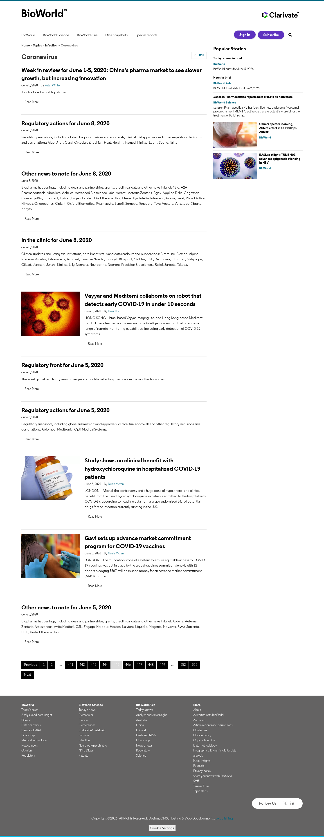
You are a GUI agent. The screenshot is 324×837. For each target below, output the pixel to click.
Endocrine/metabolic (92, 730)
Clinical (26, 720)
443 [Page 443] (93, 664)
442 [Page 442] (82, 664)
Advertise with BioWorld (208, 715)
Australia (141, 720)
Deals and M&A (31, 730)
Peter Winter (53, 85)
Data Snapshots (116, 35)
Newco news (29, 745)
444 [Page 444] (105, 664)
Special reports (146, 35)
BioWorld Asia (87, 35)
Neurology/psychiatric (93, 745)
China (140, 725)
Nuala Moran (116, 484)
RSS (201, 55)
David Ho (114, 311)
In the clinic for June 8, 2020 (56, 240)
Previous (30, 664)
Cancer (83, 720)
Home (25, 45)
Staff (196, 781)
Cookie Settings (162, 828)
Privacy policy (202, 771)
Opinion (26, 750)
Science (141, 756)
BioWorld (28, 35)
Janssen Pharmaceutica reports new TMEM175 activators (252, 97)
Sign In (244, 34)
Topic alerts (200, 791)
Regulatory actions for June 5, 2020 (65, 410)
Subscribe (271, 35)
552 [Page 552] (183, 664)
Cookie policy (202, 735)
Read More (32, 102)
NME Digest (86, 750)
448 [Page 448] (151, 664)
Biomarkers (86, 715)
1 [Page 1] (44, 664)
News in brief (222, 77)
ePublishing (224, 818)
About (197, 710)
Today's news (29, 710)
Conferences (87, 725)
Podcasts (198, 766)
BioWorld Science (56, 35)
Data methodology (205, 745)
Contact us (200, 730)
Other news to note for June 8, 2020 (66, 173)
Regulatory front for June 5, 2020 (62, 365)
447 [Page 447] (139, 664)
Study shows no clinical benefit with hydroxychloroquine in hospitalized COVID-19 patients (142, 469)
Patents (83, 756)
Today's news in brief (227, 58)
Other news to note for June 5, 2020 (66, 607)
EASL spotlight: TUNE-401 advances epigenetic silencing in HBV (279, 159)
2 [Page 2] (52, 664)
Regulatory (28, 756)
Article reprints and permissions (212, 725)
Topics (37, 45)
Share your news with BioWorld (212, 776)
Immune (84, 735)
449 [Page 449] (162, 664)
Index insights (201, 761)
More (196, 705)
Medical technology (34, 740)
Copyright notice (204, 740)
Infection (51, 45)
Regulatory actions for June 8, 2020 (65, 123)
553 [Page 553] (194, 664)
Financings (28, 735)
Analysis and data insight (36, 715)
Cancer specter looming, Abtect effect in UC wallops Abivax (278, 128)
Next (27, 674)
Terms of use (201, 786)
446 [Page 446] (128, 664)
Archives (198, 720)
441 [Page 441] (70, 664)
